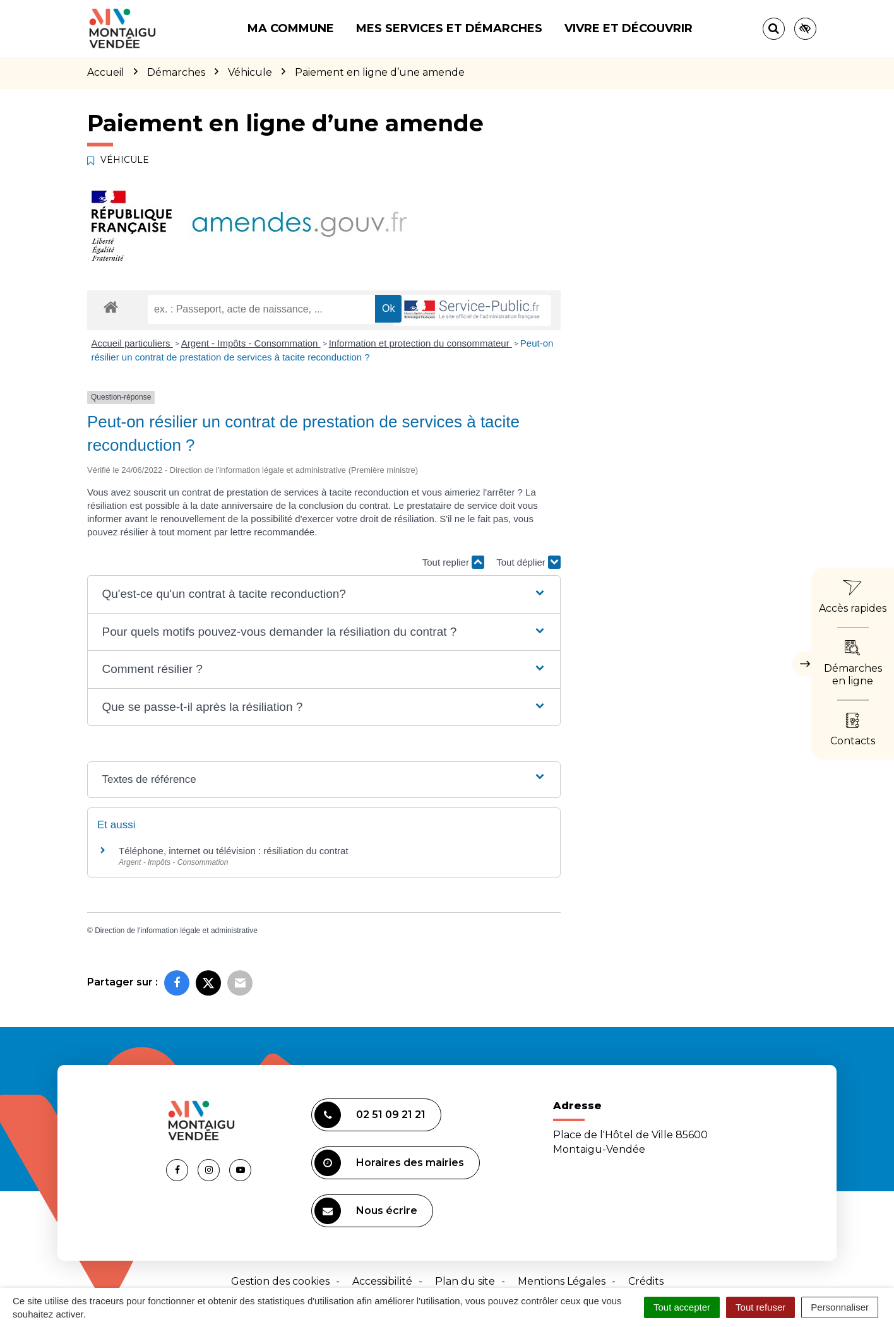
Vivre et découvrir (628, 28)
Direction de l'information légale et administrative (176, 930)
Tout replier (453, 562)
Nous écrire (365, 1211)
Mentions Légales (561, 1281)
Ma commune (290, 28)
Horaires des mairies (389, 1163)
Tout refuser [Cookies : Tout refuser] (760, 1307)
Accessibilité (382, 1281)
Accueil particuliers (132, 343)
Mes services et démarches (449, 28)
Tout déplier (528, 562)
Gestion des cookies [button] (280, 1281)
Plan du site (465, 1281)
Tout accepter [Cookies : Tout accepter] (681, 1307)
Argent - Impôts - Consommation (251, 343)
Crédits (646, 1281)
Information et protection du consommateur (420, 343)
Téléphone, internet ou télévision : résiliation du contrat (234, 850)
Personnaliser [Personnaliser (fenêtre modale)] (840, 1307)
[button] (323, 594)
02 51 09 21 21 (370, 1115)
